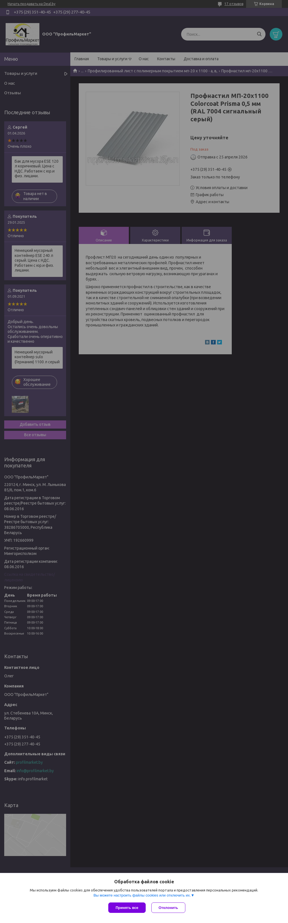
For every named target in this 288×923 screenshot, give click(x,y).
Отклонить (168, 908)
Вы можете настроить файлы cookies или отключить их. (142, 895)
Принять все (127, 908)
